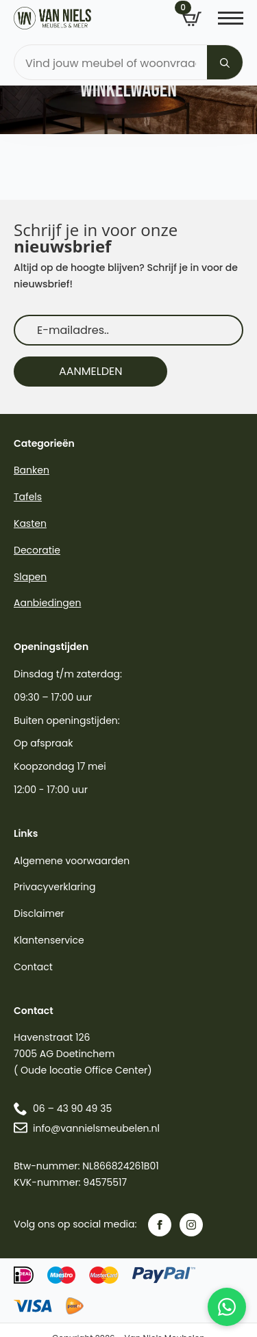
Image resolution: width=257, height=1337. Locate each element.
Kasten (30, 523)
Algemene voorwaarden (72, 861)
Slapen (30, 577)
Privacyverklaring (54, 887)
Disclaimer (39, 913)
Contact (33, 967)
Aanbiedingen (47, 603)
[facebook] (159, 1224)
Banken (31, 470)
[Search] (225, 63)
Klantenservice (49, 940)
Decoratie (37, 550)
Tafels (28, 497)
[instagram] (191, 1224)
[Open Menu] (230, 18)
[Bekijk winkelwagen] (191, 19)
